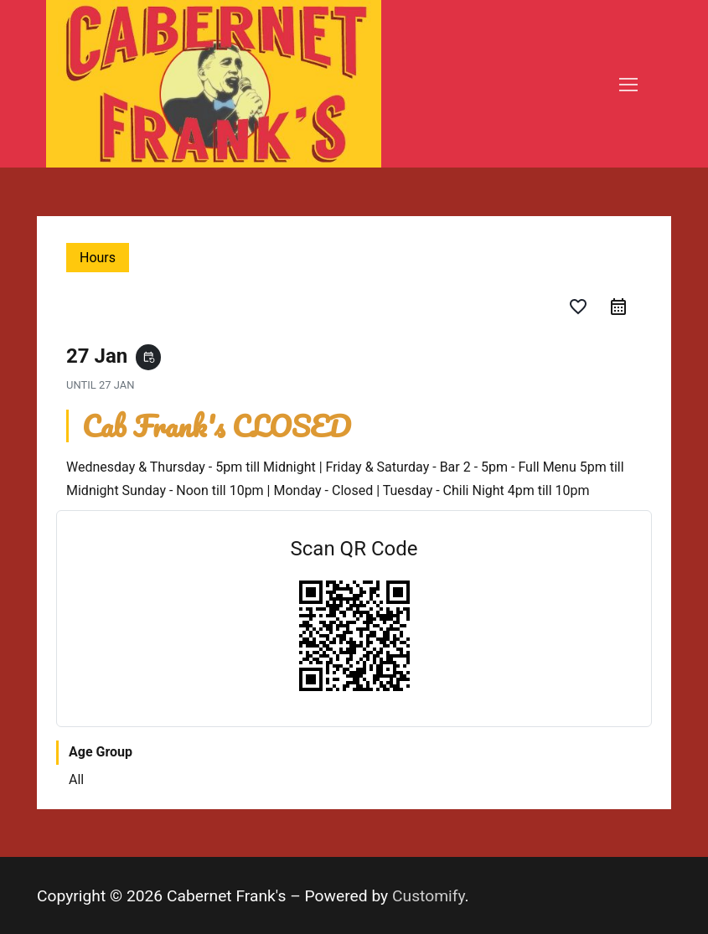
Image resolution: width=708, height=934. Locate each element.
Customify (428, 896)
